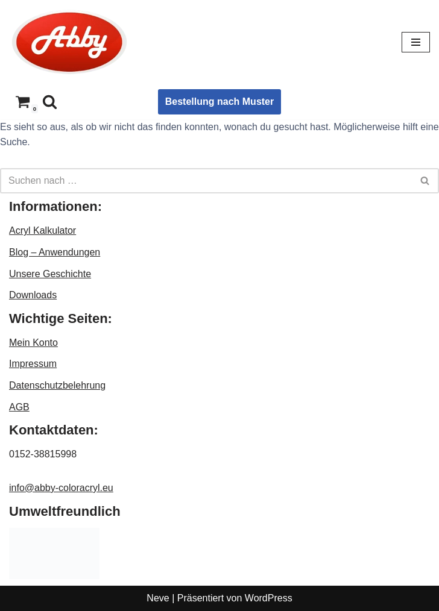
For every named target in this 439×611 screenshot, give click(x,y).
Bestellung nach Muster (219, 101)
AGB (19, 407)
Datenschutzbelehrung (57, 385)
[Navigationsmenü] (416, 42)
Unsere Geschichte (50, 274)
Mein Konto (33, 342)
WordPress (268, 598)
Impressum (33, 364)
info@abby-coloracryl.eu (61, 488)
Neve (158, 598)
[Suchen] (49, 101)
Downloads (33, 295)
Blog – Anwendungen (54, 252)
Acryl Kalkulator (42, 230)
